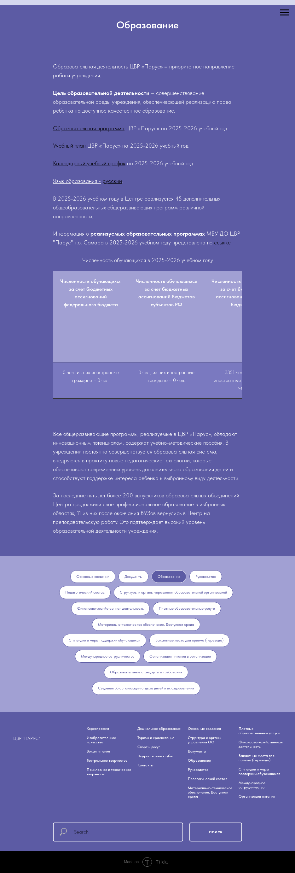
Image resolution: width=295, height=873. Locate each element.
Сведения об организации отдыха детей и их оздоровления (146, 688)
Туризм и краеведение (155, 737)
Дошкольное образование (159, 728)
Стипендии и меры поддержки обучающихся (104, 640)
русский (112, 181)
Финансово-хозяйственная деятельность (110, 608)
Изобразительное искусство (101, 739)
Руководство (205, 576)
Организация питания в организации (180, 656)
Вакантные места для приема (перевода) (189, 640)
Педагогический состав (85, 592)
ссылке (222, 242)
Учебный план (69, 145)
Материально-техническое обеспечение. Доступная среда (146, 624)
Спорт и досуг (148, 747)
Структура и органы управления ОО (204, 739)
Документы (133, 576)
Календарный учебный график (89, 163)
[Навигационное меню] (284, 12)
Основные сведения (92, 576)
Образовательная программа (88, 128)
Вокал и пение (98, 751)
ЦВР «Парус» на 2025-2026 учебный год (176, 128)
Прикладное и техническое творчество (109, 771)
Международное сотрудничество (107, 656)
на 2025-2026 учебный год (159, 163)
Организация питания (257, 796)
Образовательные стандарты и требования (146, 672)
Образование (169, 576)
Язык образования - (77, 181)
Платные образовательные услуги (187, 608)
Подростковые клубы (155, 756)
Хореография (98, 728)
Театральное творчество (107, 760)
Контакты (145, 765)
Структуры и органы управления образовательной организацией (173, 592)
